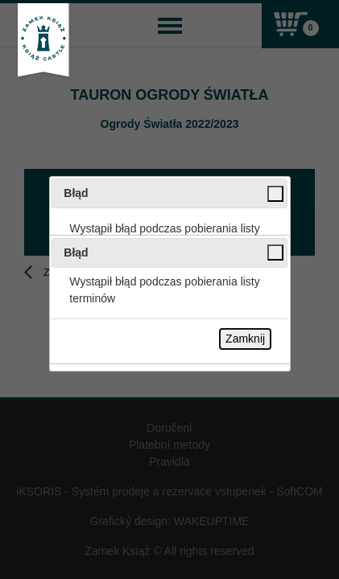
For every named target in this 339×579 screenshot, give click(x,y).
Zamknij (245, 338)
